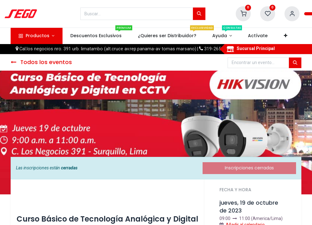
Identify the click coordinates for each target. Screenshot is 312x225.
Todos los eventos (41, 62)
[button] (285, 36)
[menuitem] (96, 36)
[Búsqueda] (199, 14)
